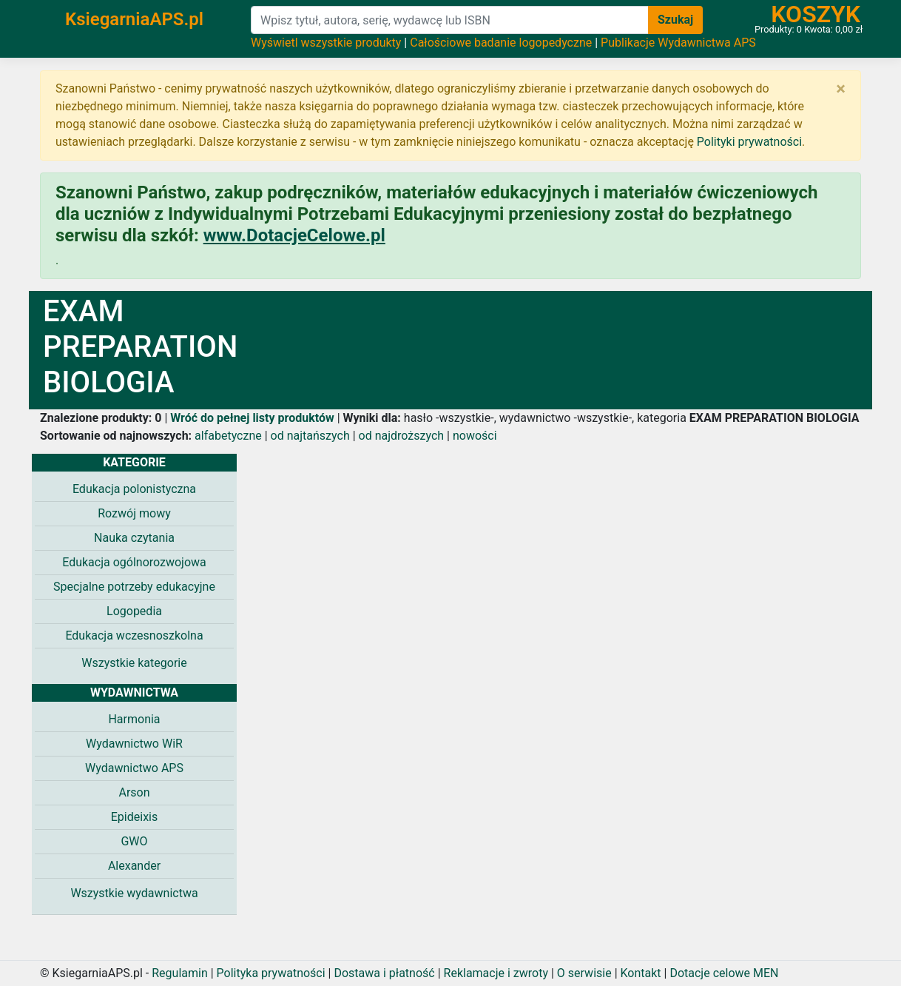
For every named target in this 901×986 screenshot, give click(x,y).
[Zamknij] (840, 89)
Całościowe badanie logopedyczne (501, 43)
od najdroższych (402, 436)
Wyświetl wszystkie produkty (326, 43)
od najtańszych (310, 436)
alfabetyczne (228, 436)
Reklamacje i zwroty (496, 973)
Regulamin (180, 973)
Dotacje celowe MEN (723, 973)
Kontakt (641, 973)
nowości (475, 436)
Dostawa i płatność (384, 973)
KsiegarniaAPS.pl (134, 19)
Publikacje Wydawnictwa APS (678, 43)
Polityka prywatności (271, 973)
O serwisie (584, 973)
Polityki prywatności (749, 142)
